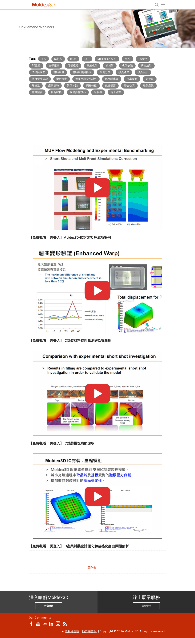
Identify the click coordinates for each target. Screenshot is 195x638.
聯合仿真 (129, 85)
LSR (87, 58)
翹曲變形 (110, 85)
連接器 (98, 92)
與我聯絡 (48, 605)
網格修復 (91, 85)
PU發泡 (143, 58)
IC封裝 (58, 58)
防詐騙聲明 (89, 631)
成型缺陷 (127, 65)
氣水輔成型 (111, 78)
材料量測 (59, 72)
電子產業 (115, 92)
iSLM (73, 58)
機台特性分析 (40, 78)
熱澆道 (36, 85)
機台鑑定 (61, 78)
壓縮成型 (92, 65)
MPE (127, 58)
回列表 (92, 567)
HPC (43, 58)
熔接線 (150, 78)
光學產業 (54, 65)
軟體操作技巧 (78, 92)
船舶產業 (148, 85)
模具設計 (142, 72)
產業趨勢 (53, 85)
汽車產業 (132, 78)
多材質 (110, 65)
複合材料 (56, 92)
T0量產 (36, 65)
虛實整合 (37, 92)
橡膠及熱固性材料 (86, 78)
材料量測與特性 (82, 72)
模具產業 (123, 72)
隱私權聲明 (72, 631)
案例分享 (105, 72)
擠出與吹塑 (38, 72)
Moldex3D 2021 (107, 58)
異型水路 (72, 85)
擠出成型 (146, 65)
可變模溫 (73, 65)
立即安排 (146, 605)
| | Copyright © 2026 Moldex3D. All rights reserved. (115, 631)
